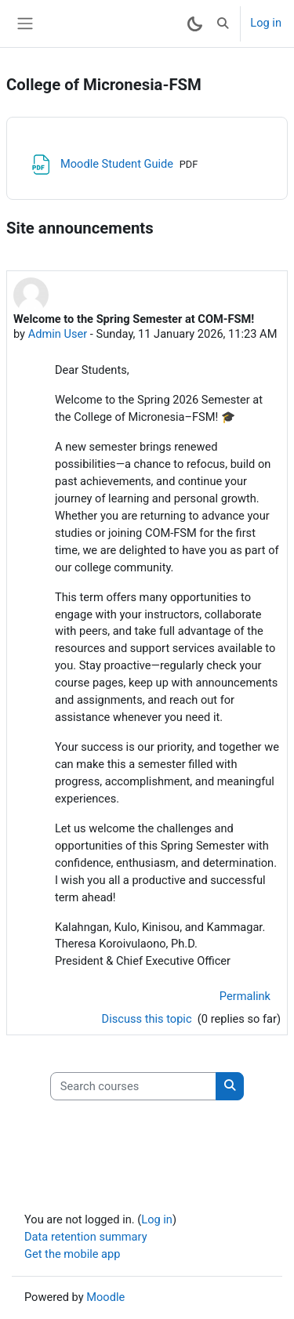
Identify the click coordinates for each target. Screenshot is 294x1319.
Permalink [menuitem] (245, 996)
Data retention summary (85, 1237)
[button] (223, 23)
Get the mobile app (72, 1254)
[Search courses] (133, 1086)
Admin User (58, 334)
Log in (265, 23)
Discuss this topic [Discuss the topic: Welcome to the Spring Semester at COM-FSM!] (148, 1019)
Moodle (105, 1297)
